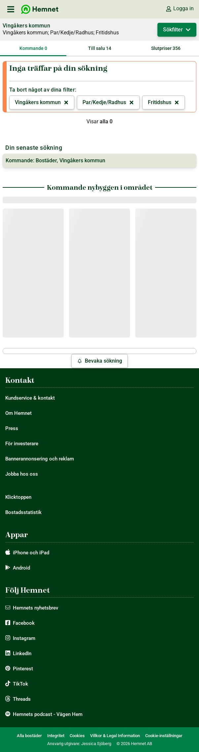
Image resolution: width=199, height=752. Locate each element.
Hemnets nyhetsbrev (35, 608)
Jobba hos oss (21, 474)
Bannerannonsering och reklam (39, 459)
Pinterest (23, 669)
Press (11, 428)
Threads (22, 699)
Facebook (24, 623)
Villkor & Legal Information (115, 735)
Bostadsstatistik (23, 512)
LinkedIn (22, 653)
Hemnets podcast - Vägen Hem (48, 714)
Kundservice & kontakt (30, 398)
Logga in (179, 8)
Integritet (55, 735)
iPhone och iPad (31, 553)
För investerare (21, 444)
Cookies (77, 735)
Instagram (24, 638)
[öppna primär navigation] (10, 9)
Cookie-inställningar (163, 735)
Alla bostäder (29, 735)
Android (21, 568)
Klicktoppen (18, 497)
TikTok (20, 684)
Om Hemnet (18, 413)
